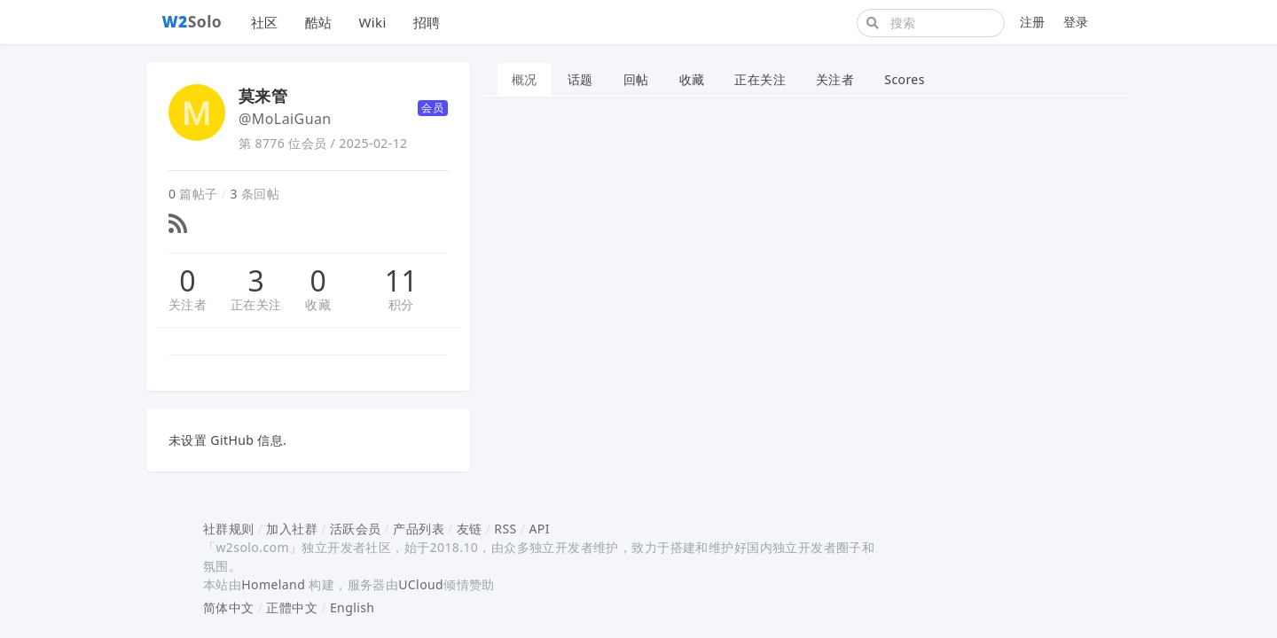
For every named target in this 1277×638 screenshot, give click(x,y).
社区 (264, 22)
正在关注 (256, 304)
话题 (580, 79)
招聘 (427, 22)
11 (401, 281)
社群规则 (229, 528)
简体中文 (229, 607)
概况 (524, 79)
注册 (1033, 21)
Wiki (372, 22)
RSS (505, 528)
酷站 (319, 22)
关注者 (187, 304)
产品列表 (418, 528)
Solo (192, 21)
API (539, 528)
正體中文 (291, 607)
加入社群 (291, 528)
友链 (469, 528)
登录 (1076, 21)
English (352, 607)
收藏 (318, 304)
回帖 (636, 79)
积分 (401, 304)
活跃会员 (355, 528)
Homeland (273, 584)
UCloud (420, 584)
